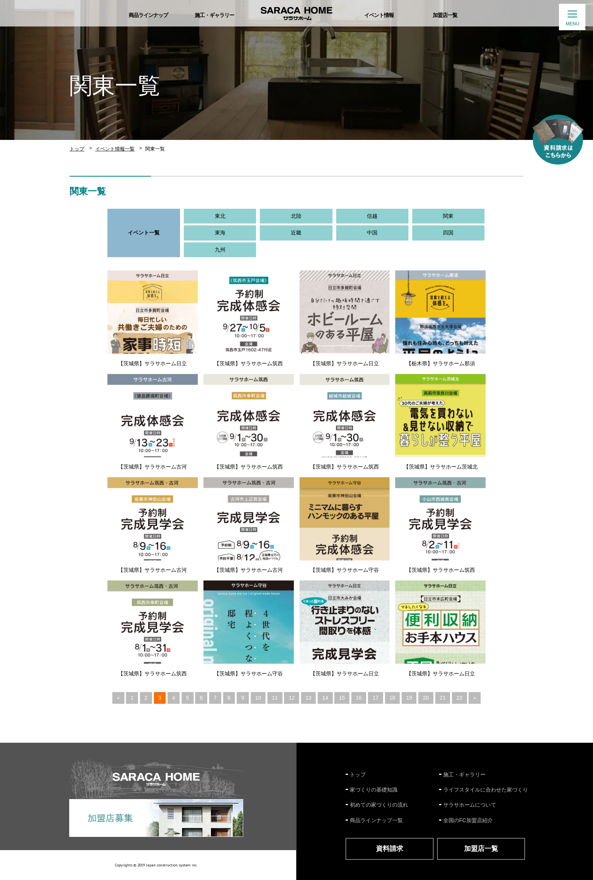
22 (459, 698)
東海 (220, 233)
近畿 (296, 233)
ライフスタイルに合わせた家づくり (485, 790)
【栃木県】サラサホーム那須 (440, 363)
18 (393, 698)
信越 (372, 216)
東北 (220, 216)
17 (376, 698)
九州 (220, 250)
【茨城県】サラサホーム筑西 (248, 363)
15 (342, 698)
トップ (77, 149)
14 (325, 698)
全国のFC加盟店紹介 (468, 820)
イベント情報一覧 (115, 149)
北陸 (296, 216)
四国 (448, 233)
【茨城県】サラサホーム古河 (152, 467)
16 (359, 698)
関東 (448, 216)
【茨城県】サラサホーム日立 (152, 363)
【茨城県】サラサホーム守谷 (344, 570)
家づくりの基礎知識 (373, 790)
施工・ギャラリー (464, 774)
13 (309, 698)
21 (443, 698)
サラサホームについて (469, 805)
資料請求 (389, 848)
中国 (372, 233)
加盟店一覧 (481, 848)
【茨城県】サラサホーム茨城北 (441, 467)
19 (409, 698)
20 (426, 698)
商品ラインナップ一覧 (376, 820)
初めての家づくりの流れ (379, 805)
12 (292, 698)
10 (258, 698)
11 (275, 698)
